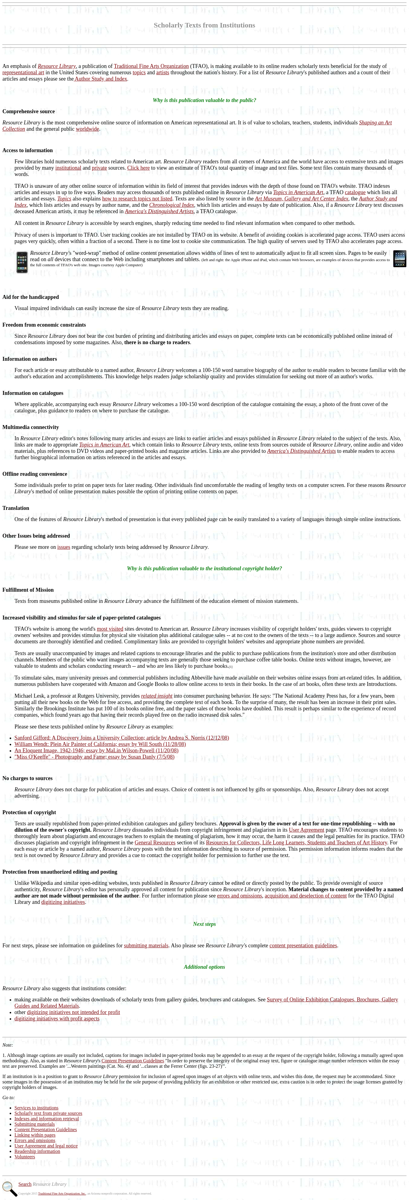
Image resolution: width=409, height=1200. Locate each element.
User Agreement (306, 830)
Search (25, 1184)
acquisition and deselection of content (306, 896)
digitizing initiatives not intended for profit (73, 1012)
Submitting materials (34, 1124)
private (99, 168)
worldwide (87, 129)
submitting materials (146, 945)
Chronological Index (171, 205)
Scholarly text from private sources (48, 1113)
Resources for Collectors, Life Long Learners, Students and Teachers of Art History (296, 843)
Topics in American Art (104, 445)
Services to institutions (36, 1107)
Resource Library (57, 66)
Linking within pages (34, 1135)
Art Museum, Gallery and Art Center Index (301, 199)
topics (139, 72)
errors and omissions (239, 896)
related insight (157, 696)
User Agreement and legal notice (46, 1145)
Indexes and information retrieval (46, 1118)
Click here (138, 168)
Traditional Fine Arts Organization (151, 66)
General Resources (155, 843)
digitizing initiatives (63, 902)
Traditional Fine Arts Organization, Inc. (62, 1193)
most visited (110, 629)
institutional (68, 168)
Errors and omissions (34, 1140)
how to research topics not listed (137, 199)
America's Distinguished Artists (159, 211)
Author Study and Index (100, 79)
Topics (64, 199)
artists (162, 72)
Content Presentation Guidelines (133, 1060)
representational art (23, 72)
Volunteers (24, 1156)
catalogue (355, 192)
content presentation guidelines (303, 945)
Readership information (37, 1151)
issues (63, 547)
